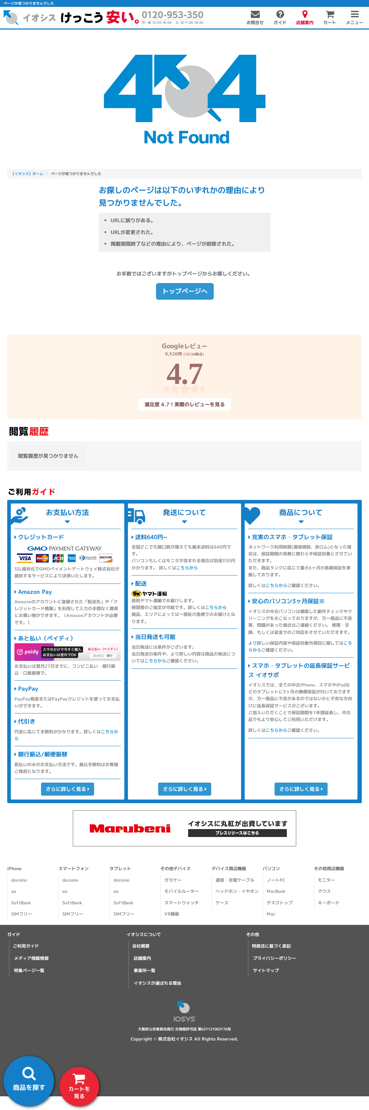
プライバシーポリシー (274, 958)
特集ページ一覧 (29, 970)
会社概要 (141, 946)
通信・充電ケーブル (234, 880)
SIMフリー (21, 914)
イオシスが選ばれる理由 (157, 983)
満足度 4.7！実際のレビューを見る (184, 404)
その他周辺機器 (329, 868)
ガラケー (173, 880)
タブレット (120, 868)
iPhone (14, 868)
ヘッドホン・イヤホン (237, 891)
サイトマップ (266, 970)
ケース (221, 903)
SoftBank (21, 903)
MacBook (276, 891)
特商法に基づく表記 (271, 946)
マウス (324, 891)
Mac (271, 914)
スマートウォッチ (181, 903)
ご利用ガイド (26, 946)
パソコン (271, 868)
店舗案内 (142, 958)
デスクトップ (280, 903)
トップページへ (184, 291)
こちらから (187, 568)
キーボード (328, 903)
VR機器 (171, 914)
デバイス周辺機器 (229, 868)
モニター (326, 880)
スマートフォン (73, 868)
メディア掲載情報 (31, 958)
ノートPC (276, 880)
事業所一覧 (144, 970)
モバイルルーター (181, 891)
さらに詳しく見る (67, 788)
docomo (19, 880)
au (13, 891)
